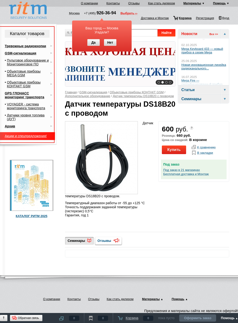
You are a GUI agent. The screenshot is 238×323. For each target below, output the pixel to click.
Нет (110, 42)
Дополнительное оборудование (87, 96)
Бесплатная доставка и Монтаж (186, 174)
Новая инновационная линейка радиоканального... (203, 66)
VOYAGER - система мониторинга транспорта (26, 106)
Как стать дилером (161, 3)
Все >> (213, 34)
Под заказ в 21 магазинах (181, 170)
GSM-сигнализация (93, 92)
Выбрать (127, 13)
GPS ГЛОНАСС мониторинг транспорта (24, 95)
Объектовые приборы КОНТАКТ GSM (137, 92)
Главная (71, 92)
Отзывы (134, 3)
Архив (10, 126)
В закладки (205, 152)
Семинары (76, 241)
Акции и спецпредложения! (26, 136)
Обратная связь (28, 318)
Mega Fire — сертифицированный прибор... (203, 82)
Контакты (113, 3)
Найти (167, 33)
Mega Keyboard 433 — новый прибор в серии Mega (202, 50)
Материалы (192, 3)
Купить (174, 150)
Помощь (219, 3)
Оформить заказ (197, 318)
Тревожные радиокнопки (25, 46)
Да (93, 42)
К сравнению (206, 147)
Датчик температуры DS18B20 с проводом (143, 96)
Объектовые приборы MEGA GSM (23, 73)
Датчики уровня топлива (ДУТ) (26, 117)
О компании (89, 3)
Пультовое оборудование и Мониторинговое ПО (28, 62)
